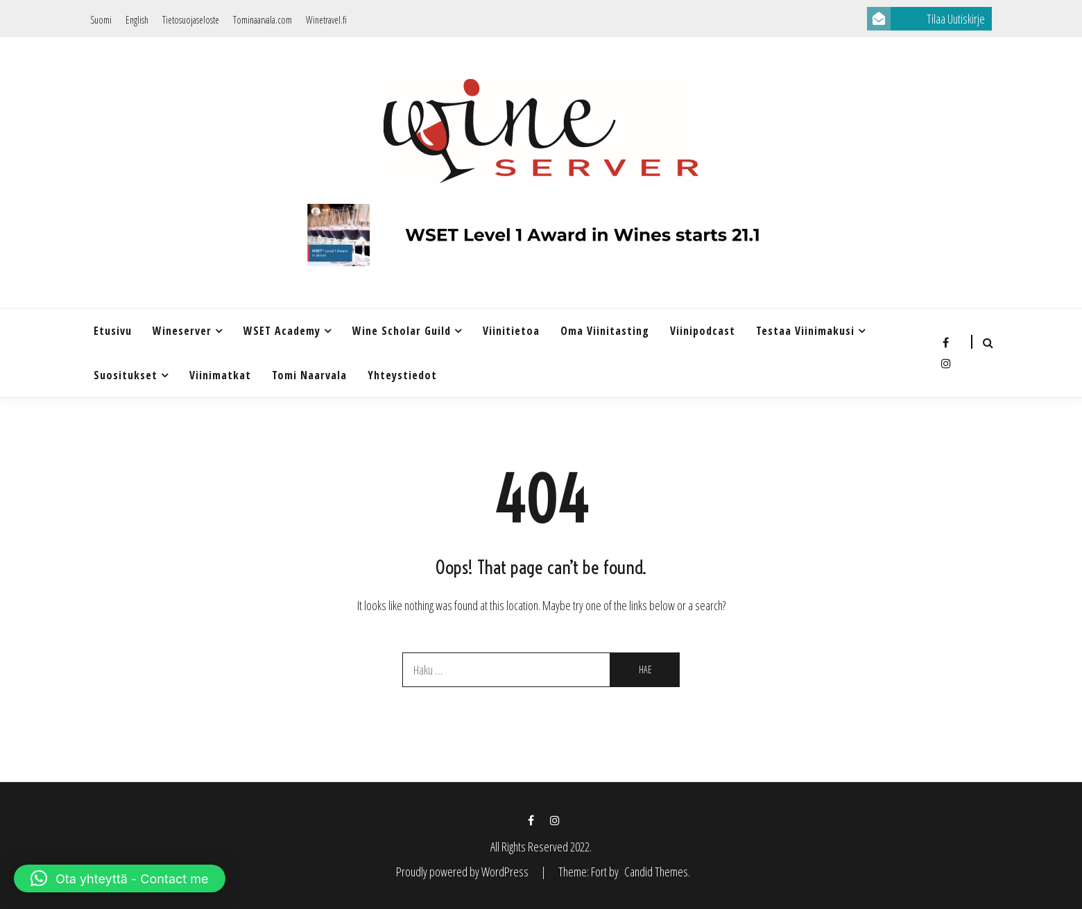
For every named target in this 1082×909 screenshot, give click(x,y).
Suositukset (125, 375)
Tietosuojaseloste (190, 19)
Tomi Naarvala (309, 375)
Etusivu (113, 330)
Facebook (946, 342)
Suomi (101, 19)
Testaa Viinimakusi (805, 330)
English (137, 19)
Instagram (946, 363)
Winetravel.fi (326, 19)
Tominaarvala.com (262, 19)
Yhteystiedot (402, 375)
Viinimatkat (220, 375)
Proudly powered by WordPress (463, 871)
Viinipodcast (702, 330)
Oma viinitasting (604, 330)
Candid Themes (656, 871)
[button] (119, 878)
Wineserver (182, 330)
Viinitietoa (511, 330)
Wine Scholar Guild (401, 330)
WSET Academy (281, 330)
